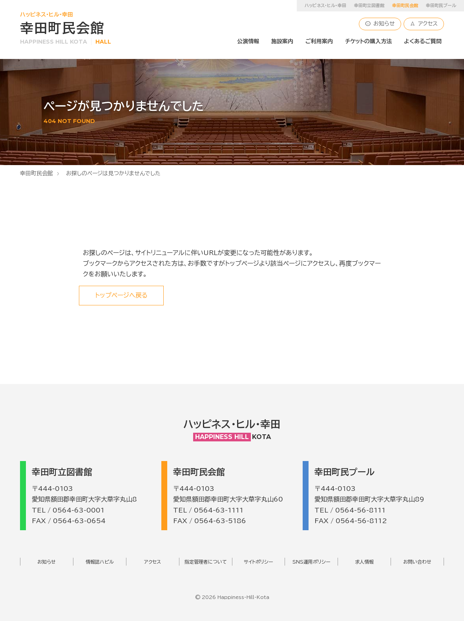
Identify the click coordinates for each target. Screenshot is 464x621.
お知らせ (380, 23)
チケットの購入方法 (368, 41)
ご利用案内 (319, 41)
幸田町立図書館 (369, 5)
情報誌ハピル (100, 561)
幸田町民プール (441, 5)
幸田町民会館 (36, 173)
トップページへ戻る (121, 295)
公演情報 (248, 41)
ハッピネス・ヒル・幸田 (325, 5)
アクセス (424, 23)
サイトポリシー (258, 561)
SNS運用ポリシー (311, 561)
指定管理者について (206, 561)
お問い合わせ (417, 561)
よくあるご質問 (423, 41)
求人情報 (364, 561)
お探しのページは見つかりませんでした (113, 173)
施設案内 (282, 41)
